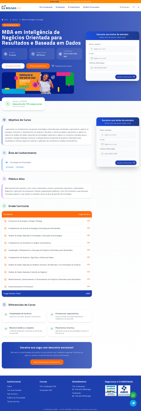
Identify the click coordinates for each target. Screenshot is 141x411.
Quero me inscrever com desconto (47, 362)
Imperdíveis (74, 7)
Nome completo (95, 44)
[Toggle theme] (138, 7)
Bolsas (15, 20)
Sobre (9, 386)
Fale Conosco (12, 393)
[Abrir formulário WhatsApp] (133, 395)
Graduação (60, 7)
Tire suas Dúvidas (14, 390)
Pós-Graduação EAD (48, 386)
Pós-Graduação (46, 7)
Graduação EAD (46, 390)
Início (5, 20)
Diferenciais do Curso (38, 66)
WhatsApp (124, 7)
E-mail (91, 53)
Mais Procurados (91, 7)
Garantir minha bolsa (126, 77)
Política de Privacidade (16, 397)
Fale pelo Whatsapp (81, 389)
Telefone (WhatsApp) (97, 63)
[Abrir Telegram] (133, 403)
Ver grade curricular (13, 66)
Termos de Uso (13, 401)
